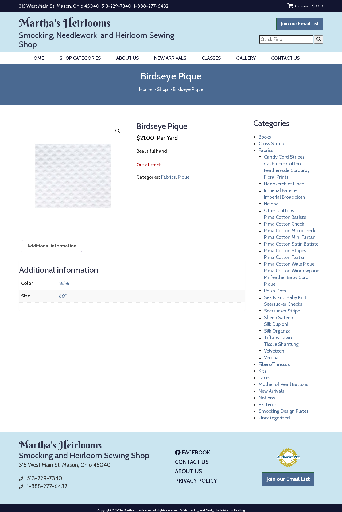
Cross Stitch (271, 144)
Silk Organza (277, 331)
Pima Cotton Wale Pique (289, 264)
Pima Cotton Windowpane (291, 271)
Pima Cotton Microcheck (289, 231)
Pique (183, 177)
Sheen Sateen (278, 317)
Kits (262, 371)
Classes (211, 58)
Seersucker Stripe (282, 311)
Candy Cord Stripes (284, 157)
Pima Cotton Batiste (285, 217)
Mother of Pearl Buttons (283, 384)
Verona (271, 358)
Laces (265, 378)
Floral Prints (276, 177)
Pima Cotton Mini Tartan (290, 237)
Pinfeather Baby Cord (286, 277)
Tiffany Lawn (278, 338)
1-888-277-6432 (151, 6)
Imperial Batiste (280, 190)
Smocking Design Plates (284, 411)
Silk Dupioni (276, 324)
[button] (118, 131)
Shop (162, 89)
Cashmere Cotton (282, 164)
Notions (267, 398)
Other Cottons (279, 210)
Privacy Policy (196, 480)
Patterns (268, 404)
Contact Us (285, 58)
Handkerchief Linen (284, 184)
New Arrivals (170, 58)
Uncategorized (274, 418)
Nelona (271, 204)
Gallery (246, 58)
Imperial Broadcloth (284, 197)
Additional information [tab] (51, 246)
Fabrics (168, 177)
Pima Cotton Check (284, 224)
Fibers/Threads (274, 364)
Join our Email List (300, 23)
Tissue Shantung (281, 344)
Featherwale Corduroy (287, 170)
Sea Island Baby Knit (285, 297)
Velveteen (274, 351)
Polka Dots (275, 291)
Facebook (192, 452)
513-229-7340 (116, 6)
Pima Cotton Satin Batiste (291, 244)
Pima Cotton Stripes (285, 251)
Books (265, 137)
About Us (127, 58)
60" (62, 296)
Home (37, 58)
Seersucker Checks (283, 304)
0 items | (305, 6)
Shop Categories (80, 58)
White (64, 283)
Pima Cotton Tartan (285, 257)
